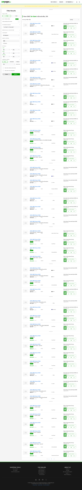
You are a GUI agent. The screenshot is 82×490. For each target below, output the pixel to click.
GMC (11, 41)
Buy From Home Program (67, 471)
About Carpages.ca (67, 474)
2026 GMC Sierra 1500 (35, 23)
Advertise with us (42, 468)
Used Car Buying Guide (15, 471)
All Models (11, 43)
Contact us (68, 468)
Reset (6, 74)
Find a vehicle (15, 468)
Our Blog (67, 470)
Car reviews (15, 470)
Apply (15, 74)
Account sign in (42, 474)
